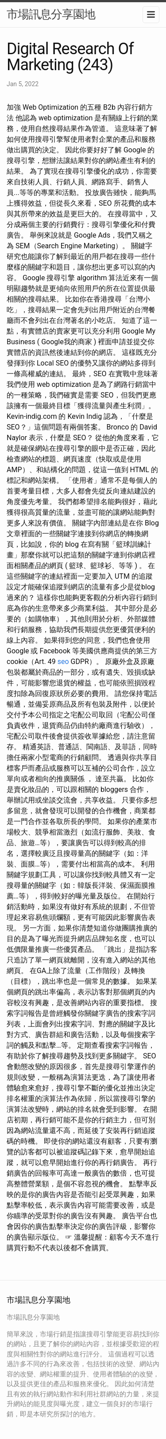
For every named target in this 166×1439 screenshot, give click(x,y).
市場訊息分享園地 (51, 14)
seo (63, 661)
